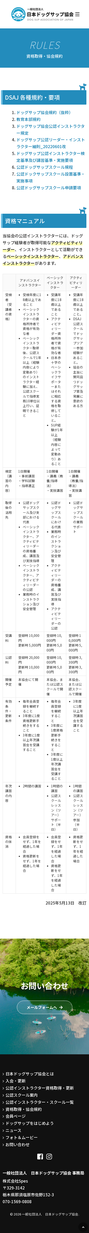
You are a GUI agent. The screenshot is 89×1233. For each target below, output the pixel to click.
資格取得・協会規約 (23, 1109)
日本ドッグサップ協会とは (29, 1074)
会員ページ (15, 1116)
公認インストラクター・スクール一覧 (39, 1102)
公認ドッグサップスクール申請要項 (48, 188)
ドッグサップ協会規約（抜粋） (44, 112)
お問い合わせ (17, 1144)
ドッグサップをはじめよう (29, 1123)
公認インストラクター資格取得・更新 (39, 1088)
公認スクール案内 (21, 1095)
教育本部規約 (28, 119)
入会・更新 (15, 1081)
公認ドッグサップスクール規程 (44, 167)
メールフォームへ (42, 1007)
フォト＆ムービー (21, 1137)
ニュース (13, 1130)
